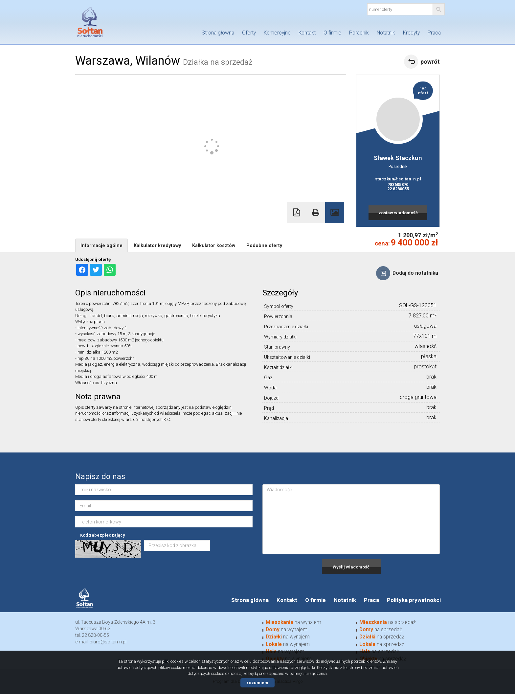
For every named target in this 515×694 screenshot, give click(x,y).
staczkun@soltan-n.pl (398, 178)
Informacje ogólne (101, 245)
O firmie (332, 33)
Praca (434, 33)
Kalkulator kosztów (213, 245)
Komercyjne (277, 33)
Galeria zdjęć (334, 212)
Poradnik (359, 33)
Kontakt (307, 33)
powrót (430, 61)
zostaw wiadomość (398, 212)
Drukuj (315, 212)
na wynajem (293, 622)
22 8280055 (398, 188)
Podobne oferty (264, 245)
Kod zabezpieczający (102, 535)
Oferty (249, 33)
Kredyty (411, 33)
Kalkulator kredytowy (157, 245)
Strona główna (218, 33)
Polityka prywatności (414, 600)
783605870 (398, 184)
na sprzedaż (387, 622)
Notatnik (386, 33)
